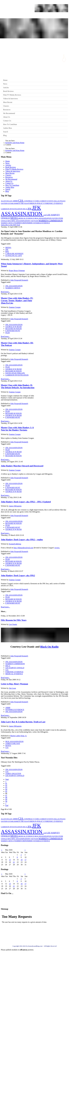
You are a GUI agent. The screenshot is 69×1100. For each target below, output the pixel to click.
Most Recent (7, 102)
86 (6, 793)
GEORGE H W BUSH (13, 327)
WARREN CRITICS (7, 223)
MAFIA (8, 746)
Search (5, 132)
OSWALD (4, 221)
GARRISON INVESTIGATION (12, 209)
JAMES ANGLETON (13, 774)
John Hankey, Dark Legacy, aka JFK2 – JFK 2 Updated (26, 502)
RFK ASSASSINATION (20, 221)
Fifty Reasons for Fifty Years (13, 620)
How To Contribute (10, 124)
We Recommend (9, 113)
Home (5, 80)
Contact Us (7, 121)
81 (6, 783)
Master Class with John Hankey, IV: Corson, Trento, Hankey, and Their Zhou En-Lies (17, 300)
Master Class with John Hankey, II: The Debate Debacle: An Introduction (17, 386)
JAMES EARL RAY (12, 743)
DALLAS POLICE (59, 201)
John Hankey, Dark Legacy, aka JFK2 (18, 575)
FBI (22, 203)
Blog (5, 135)
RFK (9, 221)
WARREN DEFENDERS (23, 223)
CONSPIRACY (29, 201)
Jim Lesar (12, 688)
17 (25, 860)
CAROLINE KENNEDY (14, 254)
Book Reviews (8, 91)
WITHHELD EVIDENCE (41, 223)
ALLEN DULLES (7, 201)
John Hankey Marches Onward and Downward (22, 466)
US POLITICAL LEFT (13, 256)
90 (6, 801)
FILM (26, 203)
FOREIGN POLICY (36, 203)
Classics (6, 106)
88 (6, 797)
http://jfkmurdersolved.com (23, 548)
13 (10, 860)
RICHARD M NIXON (13, 329)
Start (7, 779)
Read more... (5, 292)
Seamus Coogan (15, 307)
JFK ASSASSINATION (13, 286)
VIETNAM (34, 221)
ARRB (15, 201)
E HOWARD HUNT (12, 331)
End (6, 805)
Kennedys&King (15, 544)
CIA (21, 200)
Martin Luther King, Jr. (18, 736)
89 (6, 799)
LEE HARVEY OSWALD (14, 668)
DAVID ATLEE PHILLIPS (15, 373)
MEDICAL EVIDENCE (26, 218)
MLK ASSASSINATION (43, 218)
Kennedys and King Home (14, 143)
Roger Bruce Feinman (17, 270)
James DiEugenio (15, 506)
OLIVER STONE (57, 218)
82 (6, 785)
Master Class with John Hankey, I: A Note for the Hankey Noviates (17, 428)
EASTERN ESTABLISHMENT (11, 203)
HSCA (25, 209)
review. (57, 548)
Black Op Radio (49, 646)
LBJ (45, 215)
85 (6, 791)
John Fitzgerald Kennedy (19, 280)
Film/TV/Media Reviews (12, 95)
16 (21, 860)
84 (6, 789)
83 (6, 787)
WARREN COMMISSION (50, 220)
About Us (6, 117)
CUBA (37, 201)
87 (6, 795)
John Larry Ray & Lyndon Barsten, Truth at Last (23, 722)
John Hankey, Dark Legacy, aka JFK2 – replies (22, 539)
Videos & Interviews (10, 99)
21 (14, 862)
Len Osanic (13, 624)
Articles (6, 87)
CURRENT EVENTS (47, 201)
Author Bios (7, 128)
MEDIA (14, 218)
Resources (6, 110)
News (5, 84)
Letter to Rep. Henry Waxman (14, 684)
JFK (30, 208)
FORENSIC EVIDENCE (53, 203)
